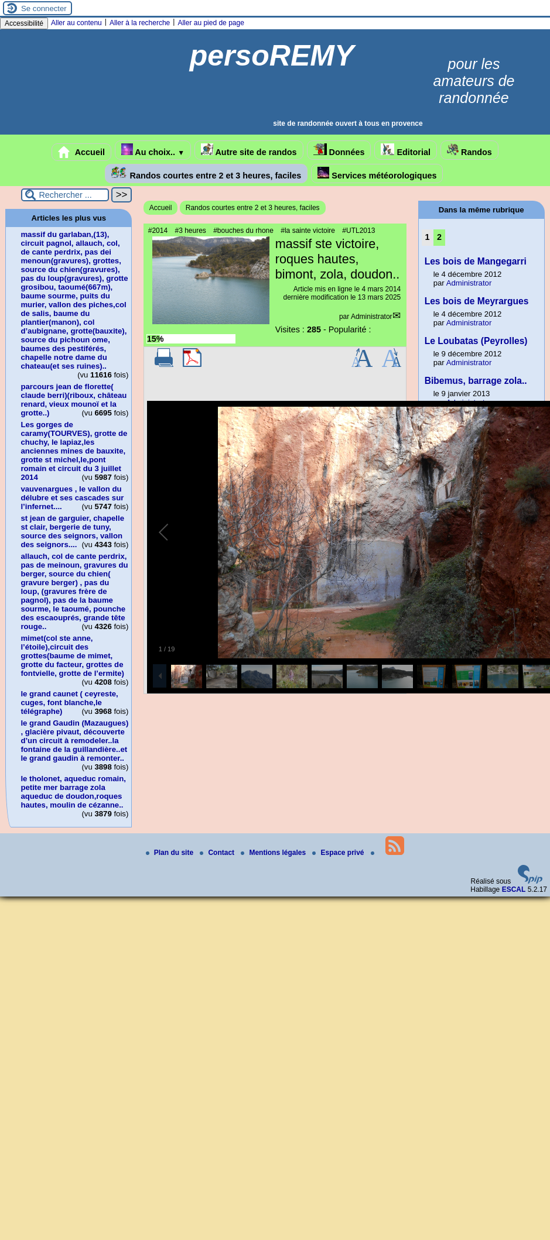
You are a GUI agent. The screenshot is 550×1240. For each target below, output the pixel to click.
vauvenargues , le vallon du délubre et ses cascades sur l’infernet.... (72, 498)
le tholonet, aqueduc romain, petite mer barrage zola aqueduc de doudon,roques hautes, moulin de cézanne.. (73, 791)
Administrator (371, 316)
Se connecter (44, 8)
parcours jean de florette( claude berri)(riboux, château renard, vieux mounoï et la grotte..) (74, 399)
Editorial (406, 150)
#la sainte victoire (308, 230)
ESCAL (514, 889)
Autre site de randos (249, 150)
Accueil (81, 152)
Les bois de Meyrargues (477, 301)
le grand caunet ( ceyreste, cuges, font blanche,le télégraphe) (69, 702)
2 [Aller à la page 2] (439, 237)
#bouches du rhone (243, 230)
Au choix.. (153, 150)
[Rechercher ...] (65, 194)
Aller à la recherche (140, 23)
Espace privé (338, 853)
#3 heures (190, 230)
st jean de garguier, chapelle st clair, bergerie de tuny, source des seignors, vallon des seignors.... (72, 531)
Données (339, 150)
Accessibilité (24, 23)
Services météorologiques (376, 173)
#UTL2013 (358, 230)
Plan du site (171, 853)
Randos (469, 150)
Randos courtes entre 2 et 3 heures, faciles (206, 173)
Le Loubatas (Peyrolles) (476, 341)
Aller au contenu (76, 23)
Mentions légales (274, 853)
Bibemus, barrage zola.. (476, 381)
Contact (218, 853)
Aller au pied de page (210, 23)
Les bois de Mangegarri (476, 261)
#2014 (158, 230)
